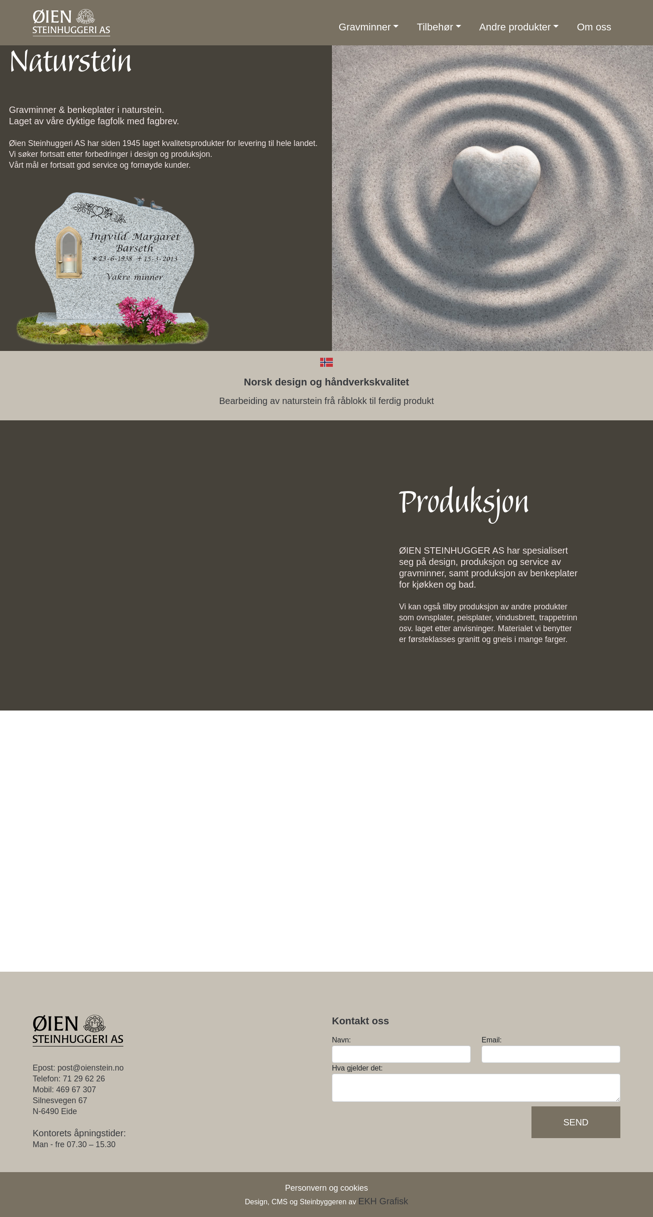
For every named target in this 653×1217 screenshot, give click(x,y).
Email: (492, 1040)
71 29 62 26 (84, 1078)
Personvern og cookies (326, 1188)
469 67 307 (76, 1089)
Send (576, 1122)
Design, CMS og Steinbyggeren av (326, 1202)
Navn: (341, 1040)
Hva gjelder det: (357, 1068)
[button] (369, 27)
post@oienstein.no (91, 1067)
